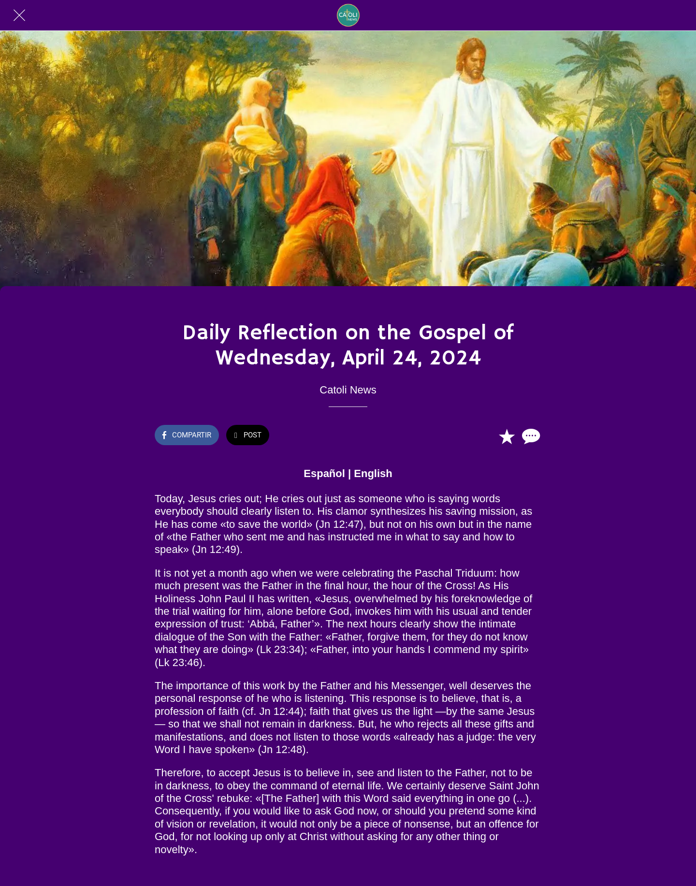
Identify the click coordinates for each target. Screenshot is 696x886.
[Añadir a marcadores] (506, 436)
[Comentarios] (529, 436)
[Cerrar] (19, 15)
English (373, 473)
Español (324, 473)
